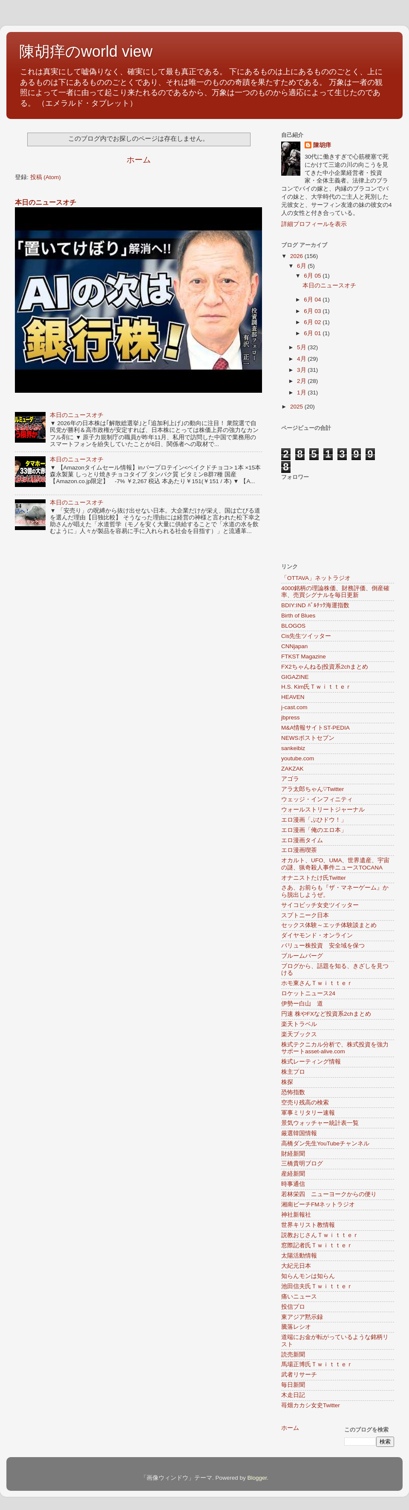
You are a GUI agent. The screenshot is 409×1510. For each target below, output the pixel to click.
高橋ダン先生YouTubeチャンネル (325, 1143)
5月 (302, 347)
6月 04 (313, 299)
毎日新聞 (293, 1385)
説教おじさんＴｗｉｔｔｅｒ (320, 1235)
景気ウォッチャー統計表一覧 (320, 1123)
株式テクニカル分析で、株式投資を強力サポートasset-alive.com (335, 1048)
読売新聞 (293, 1354)
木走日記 (293, 1395)
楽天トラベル (299, 1024)
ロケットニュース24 (308, 993)
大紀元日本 (296, 1266)
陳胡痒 (322, 145)
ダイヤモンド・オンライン (317, 935)
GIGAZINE (295, 677)
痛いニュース (299, 1296)
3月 (302, 370)
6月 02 (313, 322)
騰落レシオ (296, 1327)
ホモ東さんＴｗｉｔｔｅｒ (317, 983)
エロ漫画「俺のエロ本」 (314, 830)
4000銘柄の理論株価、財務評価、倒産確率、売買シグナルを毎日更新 (335, 591)
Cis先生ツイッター (306, 636)
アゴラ (290, 779)
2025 (297, 406)
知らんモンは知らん (308, 1276)
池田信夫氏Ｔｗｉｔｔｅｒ (317, 1286)
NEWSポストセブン (307, 738)
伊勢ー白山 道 (302, 1003)
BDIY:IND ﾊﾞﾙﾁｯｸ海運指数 (315, 605)
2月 (302, 381)
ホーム (139, 159)
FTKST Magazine (303, 656)
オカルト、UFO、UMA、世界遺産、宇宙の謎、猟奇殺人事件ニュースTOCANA (335, 863)
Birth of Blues (298, 615)
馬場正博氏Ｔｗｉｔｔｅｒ (317, 1364)
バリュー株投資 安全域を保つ (323, 945)
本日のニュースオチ (45, 202)
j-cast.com (294, 707)
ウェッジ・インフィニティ (317, 799)
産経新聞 (293, 1174)
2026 (297, 256)
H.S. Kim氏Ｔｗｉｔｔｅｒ (316, 687)
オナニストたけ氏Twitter (313, 878)
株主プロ (293, 1072)
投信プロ (293, 1307)
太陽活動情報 (299, 1255)
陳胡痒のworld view (86, 51)
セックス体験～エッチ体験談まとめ (329, 925)
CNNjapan (294, 646)
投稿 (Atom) (45, 177)
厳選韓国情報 (299, 1133)
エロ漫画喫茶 (299, 850)
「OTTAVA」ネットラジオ (316, 578)
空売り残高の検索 (305, 1102)
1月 (302, 392)
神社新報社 (296, 1214)
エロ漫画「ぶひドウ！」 (314, 820)
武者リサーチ (299, 1374)
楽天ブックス (299, 1034)
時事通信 (293, 1184)
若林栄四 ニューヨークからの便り (329, 1194)
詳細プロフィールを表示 (314, 224)
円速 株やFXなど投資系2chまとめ (326, 1014)
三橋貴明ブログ (302, 1163)
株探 (287, 1082)
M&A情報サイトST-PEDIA (315, 728)
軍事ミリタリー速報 (308, 1113)
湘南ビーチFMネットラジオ (318, 1204)
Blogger (257, 1478)
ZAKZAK (292, 768)
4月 (302, 359)
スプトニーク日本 (305, 915)
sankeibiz (293, 748)
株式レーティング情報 (311, 1061)
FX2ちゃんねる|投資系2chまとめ (324, 667)
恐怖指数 (293, 1092)
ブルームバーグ (302, 956)
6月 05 (313, 275)
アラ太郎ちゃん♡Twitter (312, 789)
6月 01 (313, 333)
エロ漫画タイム (302, 840)
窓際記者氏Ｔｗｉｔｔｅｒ (317, 1245)
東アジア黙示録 (302, 1317)
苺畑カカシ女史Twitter (310, 1405)
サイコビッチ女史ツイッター (320, 905)
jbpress (290, 717)
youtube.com (297, 758)
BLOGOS (293, 626)
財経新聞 (293, 1154)
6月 (302, 266)
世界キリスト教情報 (308, 1225)
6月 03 (313, 311)
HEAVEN (293, 697)
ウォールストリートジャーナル (323, 809)
